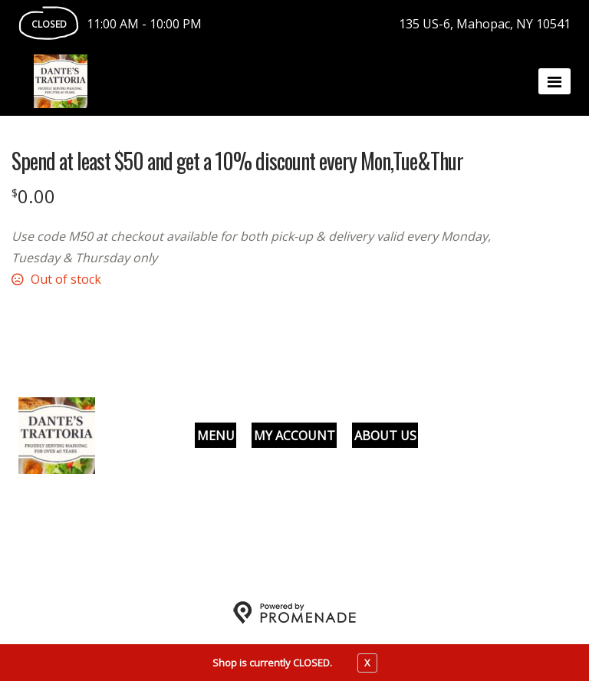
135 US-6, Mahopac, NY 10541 (485, 23)
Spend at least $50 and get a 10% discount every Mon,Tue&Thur (237, 161)
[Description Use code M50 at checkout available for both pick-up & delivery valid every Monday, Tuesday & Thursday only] (265, 246)
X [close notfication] (367, 662)
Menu (216, 435)
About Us (385, 435)
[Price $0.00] (33, 196)
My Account (294, 435)
